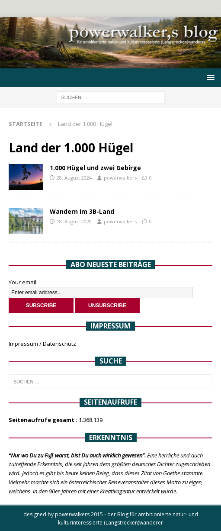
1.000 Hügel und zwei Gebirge (95, 168)
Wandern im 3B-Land (82, 211)
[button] (209, 77)
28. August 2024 (74, 177)
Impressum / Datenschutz (42, 344)
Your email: (23, 282)
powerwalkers (120, 177)
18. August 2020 (74, 221)
